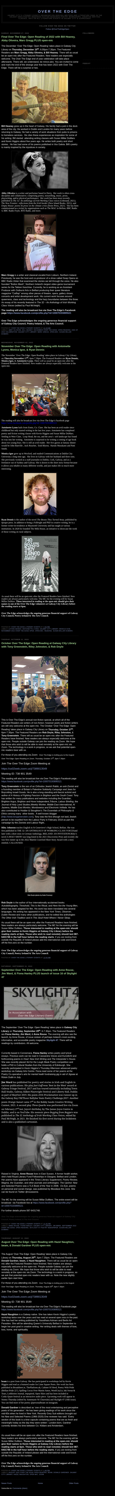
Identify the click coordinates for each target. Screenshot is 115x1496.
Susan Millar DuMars (63, 631)
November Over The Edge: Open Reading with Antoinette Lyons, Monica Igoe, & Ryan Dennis (35, 348)
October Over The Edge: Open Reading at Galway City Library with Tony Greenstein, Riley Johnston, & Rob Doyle (38, 645)
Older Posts (74, 1483)
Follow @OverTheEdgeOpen (57, 29)
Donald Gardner (61, 1472)
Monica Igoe (64, 629)
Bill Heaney (27, 330)
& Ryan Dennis (15, 629)
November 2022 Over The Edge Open (17, 631)
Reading (48, 631)
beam (50, 1472)
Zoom (41, 1474)
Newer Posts (6, 1483)
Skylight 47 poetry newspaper (44, 1227)
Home (40, 1483)
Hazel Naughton (21, 1474)
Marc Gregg (43, 332)
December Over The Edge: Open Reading (52, 330)
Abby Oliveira (15, 330)
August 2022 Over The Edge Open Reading (28, 1472)
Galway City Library (27, 332)
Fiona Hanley (26, 1226)
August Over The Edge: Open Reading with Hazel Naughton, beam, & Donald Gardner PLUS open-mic (37, 1244)
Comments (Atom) (20, 1488)
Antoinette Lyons (30, 629)
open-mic (54, 332)
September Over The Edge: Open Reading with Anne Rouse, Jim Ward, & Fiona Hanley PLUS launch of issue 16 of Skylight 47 (39, 974)
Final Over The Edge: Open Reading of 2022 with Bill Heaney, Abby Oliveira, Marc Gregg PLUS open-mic (38, 38)
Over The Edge (57, 11)
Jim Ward (57, 1226)
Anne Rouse (14, 1226)
